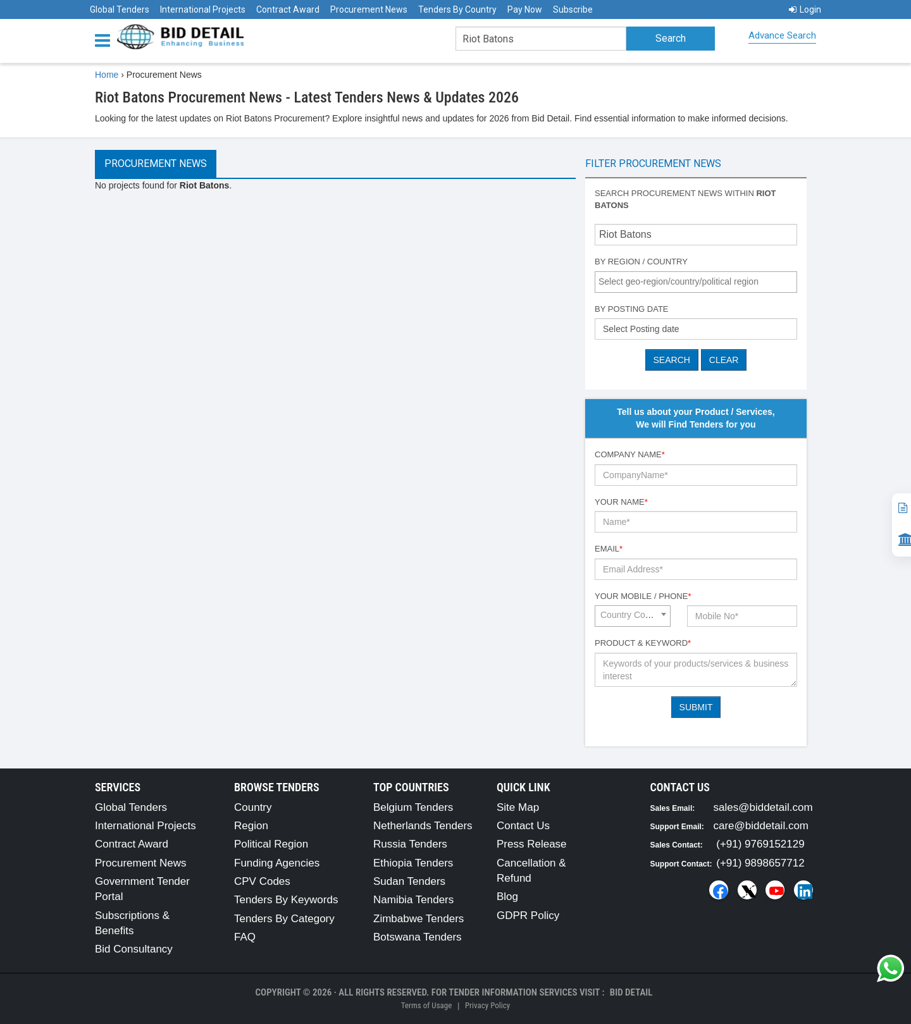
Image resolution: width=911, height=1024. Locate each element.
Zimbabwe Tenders (418, 919)
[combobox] (696, 282)
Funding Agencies (276, 863)
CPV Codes (262, 881)
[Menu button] (105, 39)
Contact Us (523, 826)
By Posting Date (632, 309)
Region (251, 826)
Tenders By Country (457, 9)
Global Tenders (119, 9)
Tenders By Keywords (286, 900)
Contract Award (287, 9)
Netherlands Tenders (423, 826)
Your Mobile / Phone (643, 596)
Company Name (630, 454)
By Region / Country (641, 261)
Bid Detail (631, 992)
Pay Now (524, 9)
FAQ (245, 937)
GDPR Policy (528, 916)
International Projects (202, 9)
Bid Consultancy (134, 949)
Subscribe (573, 9)
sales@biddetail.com (763, 807)
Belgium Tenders (413, 807)
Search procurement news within (685, 199)
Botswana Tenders (417, 937)
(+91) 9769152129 (760, 844)
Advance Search (782, 35)
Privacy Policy (487, 1005)
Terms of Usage (426, 1005)
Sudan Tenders (409, 881)
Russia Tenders (410, 844)
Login (805, 9)
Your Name (621, 502)
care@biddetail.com (761, 826)
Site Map (518, 807)
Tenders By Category (284, 919)
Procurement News (368, 9)
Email (609, 548)
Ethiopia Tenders (413, 863)
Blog (507, 897)
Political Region (271, 844)
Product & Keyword (643, 643)
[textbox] (699, 281)
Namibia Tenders (413, 900)
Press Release (532, 844)
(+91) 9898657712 (760, 863)
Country (253, 807)
